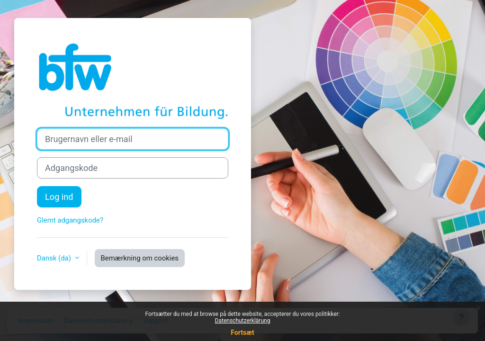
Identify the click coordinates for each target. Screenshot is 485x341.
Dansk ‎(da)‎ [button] (55, 258)
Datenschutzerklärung (242, 320)
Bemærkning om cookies (140, 258)
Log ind (59, 197)
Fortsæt (242, 332)
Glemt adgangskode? (70, 220)
